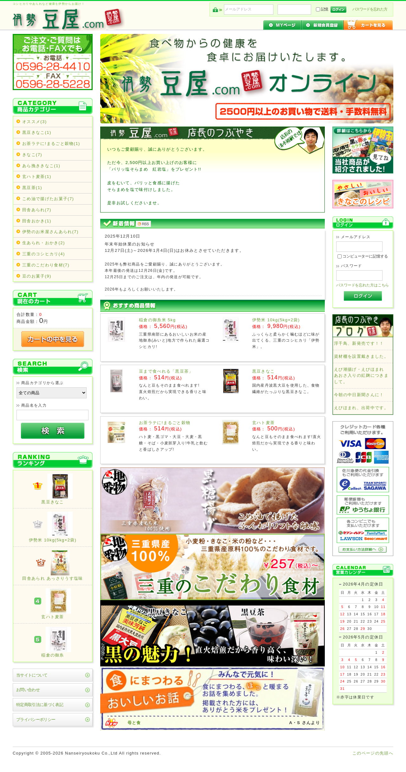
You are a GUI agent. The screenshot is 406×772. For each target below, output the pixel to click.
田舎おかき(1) (36, 221)
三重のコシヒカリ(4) (43, 254)
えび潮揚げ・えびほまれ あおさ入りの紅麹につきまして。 (361, 375)
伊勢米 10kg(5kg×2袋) (276, 319)
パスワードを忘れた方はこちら (362, 285)
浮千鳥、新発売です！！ (359, 343)
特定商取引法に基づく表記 (39, 704)
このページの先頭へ (372, 753)
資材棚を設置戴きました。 (361, 356)
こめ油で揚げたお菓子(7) (48, 198)
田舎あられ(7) (36, 209)
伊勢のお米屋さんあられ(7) (50, 231)
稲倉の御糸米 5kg (157, 319)
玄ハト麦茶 (263, 422)
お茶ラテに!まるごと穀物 (165, 422)
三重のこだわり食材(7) (45, 265)
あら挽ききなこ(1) (41, 165)
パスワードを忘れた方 (369, 9)
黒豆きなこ (263, 371)
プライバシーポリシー (35, 719)
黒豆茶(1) (32, 187)
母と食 (134, 722)
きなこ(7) (32, 154)
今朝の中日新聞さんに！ (359, 394)
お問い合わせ (28, 689)
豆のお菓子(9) (36, 276)
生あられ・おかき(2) (43, 242)
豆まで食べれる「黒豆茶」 (166, 371)
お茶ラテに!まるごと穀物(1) (51, 143)
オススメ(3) (34, 121)
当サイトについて (32, 675)
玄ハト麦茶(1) (36, 176)
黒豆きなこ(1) (36, 132)
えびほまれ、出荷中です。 (361, 407)
